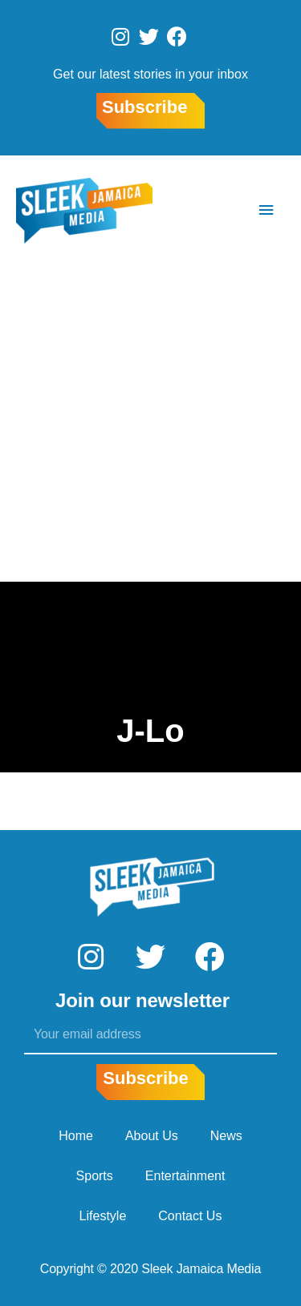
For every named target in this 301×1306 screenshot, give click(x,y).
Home (76, 1136)
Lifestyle (103, 1216)
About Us (151, 1136)
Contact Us (190, 1216)
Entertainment (185, 1176)
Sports (94, 1176)
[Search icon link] (218, 211)
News (226, 1136)
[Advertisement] (150, 423)
